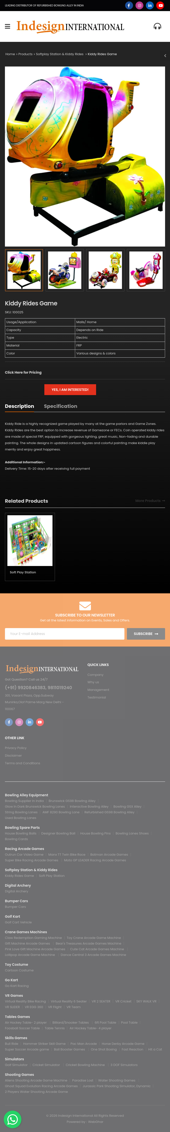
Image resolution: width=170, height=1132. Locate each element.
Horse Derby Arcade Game (123, 1043)
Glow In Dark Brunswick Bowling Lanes (35, 806)
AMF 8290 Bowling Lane (60, 812)
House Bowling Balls (20, 833)
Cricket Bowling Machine (86, 1064)
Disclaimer (13, 755)
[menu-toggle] (7, 26)
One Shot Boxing (104, 1049)
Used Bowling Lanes (20, 817)
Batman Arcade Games (109, 854)
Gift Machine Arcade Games (28, 943)
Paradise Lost (82, 1080)
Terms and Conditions (22, 763)
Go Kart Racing (17, 985)
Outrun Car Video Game (24, 854)
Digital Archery (16, 891)
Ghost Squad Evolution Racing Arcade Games (41, 1086)
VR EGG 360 (34, 1007)
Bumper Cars (15, 906)
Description (19, 406)
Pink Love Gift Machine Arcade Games (35, 949)
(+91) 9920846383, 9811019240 (38, 687)
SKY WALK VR (146, 1001)
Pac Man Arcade (83, 1043)
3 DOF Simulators (124, 1064)
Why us (93, 682)
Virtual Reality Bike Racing (25, 1001)
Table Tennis (55, 1028)
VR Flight (55, 1007)
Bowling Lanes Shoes (132, 833)
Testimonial (96, 697)
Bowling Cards (16, 839)
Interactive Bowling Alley (89, 806)
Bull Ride (11, 1043)
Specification (60, 406)
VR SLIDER (12, 1007)
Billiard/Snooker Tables (71, 1022)
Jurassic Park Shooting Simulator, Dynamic (117, 1086)
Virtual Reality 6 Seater (69, 1001)
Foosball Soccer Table (22, 1028)
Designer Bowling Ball (58, 833)
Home (10, 54)
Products (25, 54)
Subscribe (143, 633)
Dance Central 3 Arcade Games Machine (93, 954)
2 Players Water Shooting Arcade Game (36, 1091)
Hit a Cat (155, 1049)
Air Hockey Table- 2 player (26, 1022)
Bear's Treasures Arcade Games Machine (88, 943)
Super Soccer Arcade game (27, 1049)
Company (95, 674)
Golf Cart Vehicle (18, 922)
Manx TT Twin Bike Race (66, 854)
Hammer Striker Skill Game (44, 1043)
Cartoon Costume (19, 970)
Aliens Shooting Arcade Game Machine (36, 1080)
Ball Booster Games (70, 1049)
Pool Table (129, 1022)
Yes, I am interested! (70, 389)
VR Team (74, 1007)
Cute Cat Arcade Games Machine (97, 949)
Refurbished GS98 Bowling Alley (110, 812)
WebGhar (95, 1121)
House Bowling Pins (95, 833)
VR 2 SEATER (101, 1001)
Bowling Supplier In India (24, 800)
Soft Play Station (23, 572)
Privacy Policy (16, 748)
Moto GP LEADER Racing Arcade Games (95, 860)
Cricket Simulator (47, 1064)
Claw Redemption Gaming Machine (33, 937)
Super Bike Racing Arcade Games (32, 860)
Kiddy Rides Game (102, 54)
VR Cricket (123, 1001)
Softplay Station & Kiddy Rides (60, 54)
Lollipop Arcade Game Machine (30, 954)
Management (98, 689)
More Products (148, 501)
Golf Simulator (16, 1064)
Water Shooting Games (117, 1080)
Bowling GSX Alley (127, 806)
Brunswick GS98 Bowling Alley (72, 800)
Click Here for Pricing (23, 372)
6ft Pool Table (105, 1022)
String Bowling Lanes (21, 812)
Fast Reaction (132, 1049)
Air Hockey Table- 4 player (90, 1028)
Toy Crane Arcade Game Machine (94, 937)
